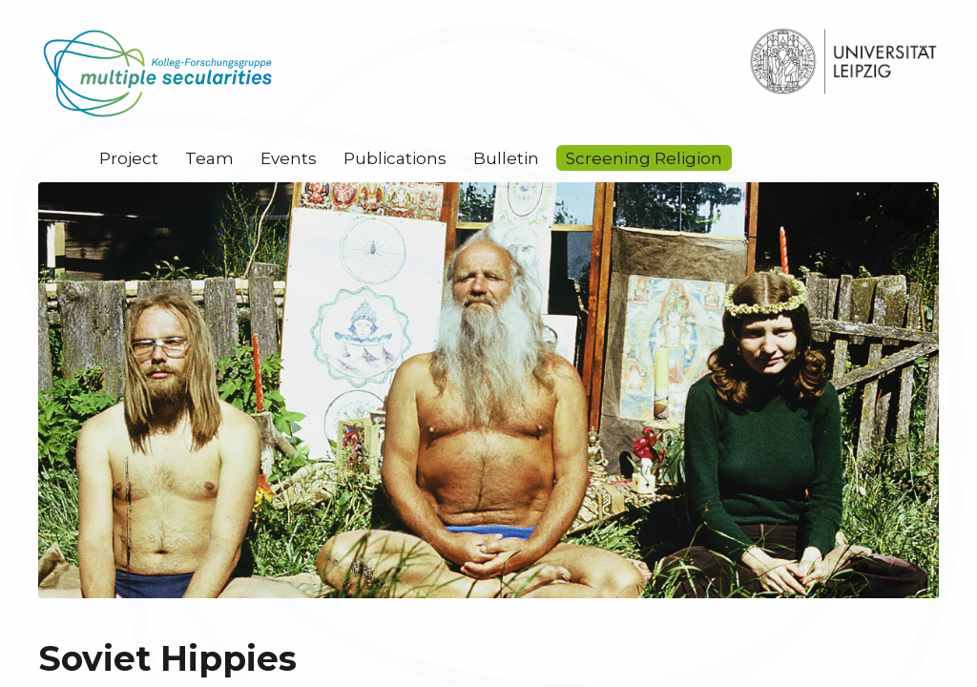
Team (209, 158)
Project (128, 158)
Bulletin (506, 158)
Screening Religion (644, 158)
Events (288, 158)
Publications (395, 158)
